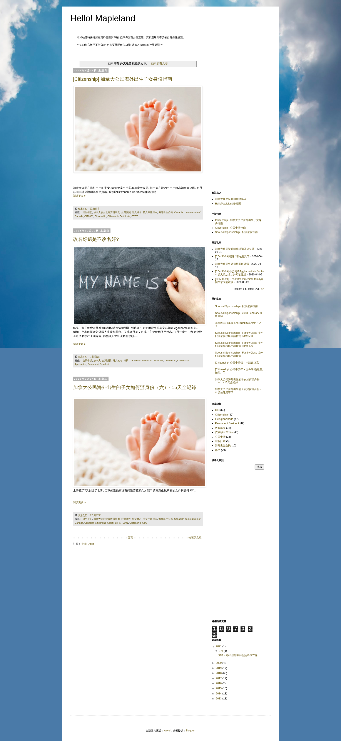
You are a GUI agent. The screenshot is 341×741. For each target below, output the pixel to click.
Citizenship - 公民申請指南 (230, 227)
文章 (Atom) (88, 543)
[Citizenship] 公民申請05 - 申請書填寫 (237, 362)
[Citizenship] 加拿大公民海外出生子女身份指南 (122, 79)
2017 (219, 678)
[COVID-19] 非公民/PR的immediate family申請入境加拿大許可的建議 (239, 273)
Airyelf (167, 730)
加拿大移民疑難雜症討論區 (230, 199)
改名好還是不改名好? (96, 239)
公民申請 (87, 360)
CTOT (134, 216)
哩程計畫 (220, 441)
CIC (217, 410)
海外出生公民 (166, 212)
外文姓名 (137, 212)
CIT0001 (88, 216)
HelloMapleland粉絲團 (228, 203)
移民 (126, 360)
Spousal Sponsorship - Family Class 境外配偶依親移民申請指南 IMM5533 (239, 334)
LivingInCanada (224, 419)
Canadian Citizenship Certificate (146, 360)
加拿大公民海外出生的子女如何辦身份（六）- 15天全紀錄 (134, 387)
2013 (219, 698)
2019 (219, 668)
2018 (219, 673)
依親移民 (220, 427)
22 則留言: (96, 515)
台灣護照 (126, 212)
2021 (219, 646)
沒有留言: (95, 208)
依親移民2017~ (224, 432)
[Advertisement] (238, 119)
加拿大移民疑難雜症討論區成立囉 (234, 248)
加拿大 (97, 360)
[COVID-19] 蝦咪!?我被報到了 (232, 256)
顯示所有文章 (159, 63)
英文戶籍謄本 (150, 212)
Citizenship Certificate (118, 216)
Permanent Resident (98, 364)
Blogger (190, 730)
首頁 (130, 537)
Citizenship (100, 216)
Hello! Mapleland (102, 18)
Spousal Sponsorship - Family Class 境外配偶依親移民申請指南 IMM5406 (239, 344)
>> (262, 288)
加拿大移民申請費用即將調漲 (232, 263)
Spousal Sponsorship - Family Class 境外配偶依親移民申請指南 (239, 354)
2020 (219, 662)
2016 (219, 683)
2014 (219, 693)
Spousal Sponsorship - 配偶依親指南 (236, 232)
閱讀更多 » (79, 195)
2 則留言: (95, 356)
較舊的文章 (195, 537)
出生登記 (87, 212)
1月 (221, 650)
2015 (219, 688)
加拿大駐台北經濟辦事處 (107, 212)
